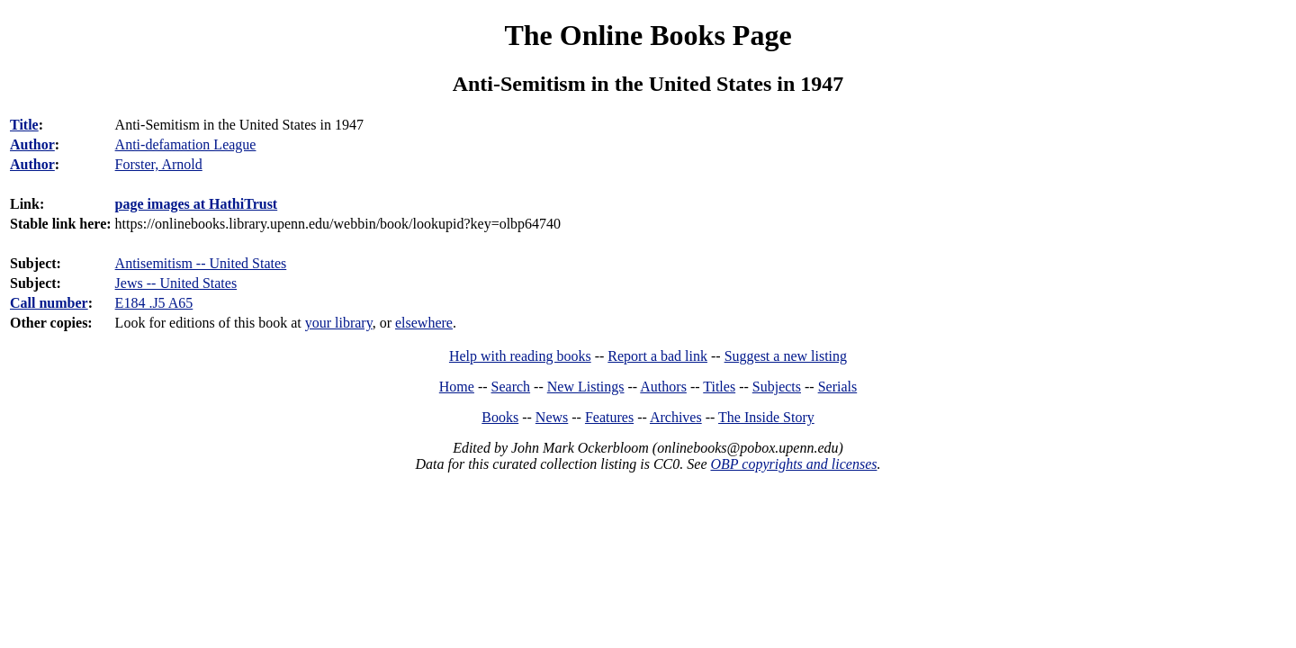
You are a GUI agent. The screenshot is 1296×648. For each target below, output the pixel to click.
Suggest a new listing (785, 356)
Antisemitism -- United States (201, 263)
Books (500, 417)
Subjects (776, 386)
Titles (719, 386)
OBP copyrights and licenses (793, 464)
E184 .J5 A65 (154, 302)
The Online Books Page (647, 35)
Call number (49, 302)
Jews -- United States (176, 283)
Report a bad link (657, 356)
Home (456, 386)
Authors (663, 386)
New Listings (586, 386)
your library (339, 322)
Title (24, 124)
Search (511, 386)
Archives (676, 417)
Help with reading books (520, 356)
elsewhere (424, 322)
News (552, 417)
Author (32, 144)
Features (609, 417)
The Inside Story (766, 417)
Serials (838, 386)
